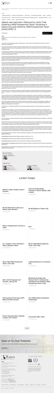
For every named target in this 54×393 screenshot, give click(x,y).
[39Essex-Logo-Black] (6, 2)
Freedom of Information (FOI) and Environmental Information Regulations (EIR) (24, 17)
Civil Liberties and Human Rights (36, 15)
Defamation (49, 15)
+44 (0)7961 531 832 (11, 168)
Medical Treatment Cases (6, 17)
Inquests (44, 15)
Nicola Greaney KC (5, 143)
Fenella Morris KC (5, 138)
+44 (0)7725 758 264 (35, 168)
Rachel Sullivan (20, 146)
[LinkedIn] (47, 33)
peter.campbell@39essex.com (37, 169)
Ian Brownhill (12, 143)
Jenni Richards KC (5, 136)
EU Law (50, 17)
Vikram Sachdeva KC (5, 146)
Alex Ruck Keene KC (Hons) (7, 140)
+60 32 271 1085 (8, 376)
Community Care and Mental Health (17, 15)
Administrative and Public (6, 15)
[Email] (51, 33)
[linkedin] (39, 364)
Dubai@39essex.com (7, 373)
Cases (10, 8)
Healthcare (4, 19)
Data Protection (27, 15)
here (48, 48)
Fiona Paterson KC (5, 132)
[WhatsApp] (49, 33)
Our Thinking (6, 8)
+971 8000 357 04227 (6, 372)
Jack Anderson (12, 146)
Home (3, 8)
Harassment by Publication (43, 17)
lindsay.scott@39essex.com (12, 169)
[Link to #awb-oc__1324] (50, 3)
